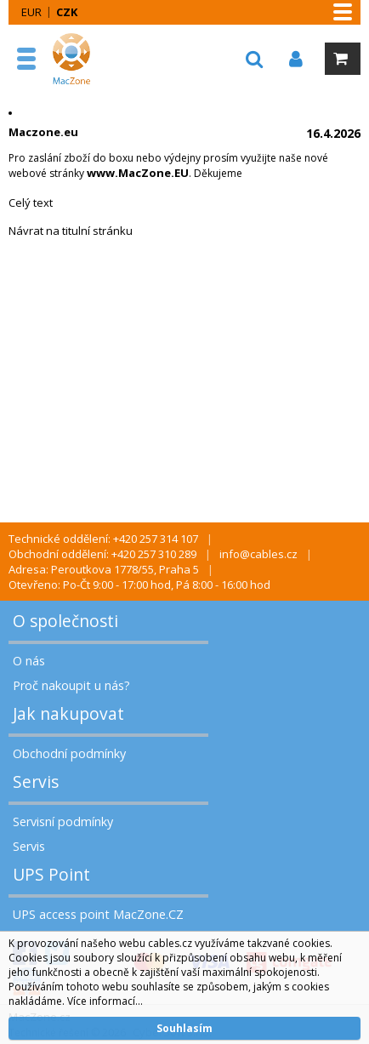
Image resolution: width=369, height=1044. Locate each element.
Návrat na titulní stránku (71, 230)
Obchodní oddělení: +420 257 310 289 (102, 554)
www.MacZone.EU (138, 172)
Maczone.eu (43, 132)
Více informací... (105, 1001)
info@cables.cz (258, 554)
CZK (66, 12)
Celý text (31, 202)
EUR (31, 12)
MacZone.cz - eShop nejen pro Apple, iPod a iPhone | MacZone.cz (89, 58)
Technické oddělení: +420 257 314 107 (103, 538)
